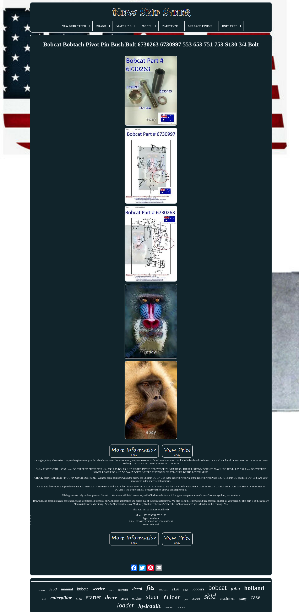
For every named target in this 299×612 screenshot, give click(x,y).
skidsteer (41, 590)
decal (137, 588)
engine (136, 598)
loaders (198, 589)
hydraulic (149, 605)
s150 (53, 589)
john (235, 588)
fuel (186, 599)
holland (254, 587)
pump (242, 598)
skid (210, 596)
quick (124, 598)
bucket (196, 598)
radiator (181, 607)
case (255, 597)
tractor (169, 607)
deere (111, 597)
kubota (82, 589)
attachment (227, 598)
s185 (79, 598)
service (98, 588)
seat (185, 589)
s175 (44, 598)
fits (150, 587)
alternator (123, 589)
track (111, 590)
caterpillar (61, 597)
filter (171, 598)
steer (152, 596)
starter (93, 597)
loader (125, 605)
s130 (175, 589)
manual (67, 589)
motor (163, 589)
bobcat (217, 587)
